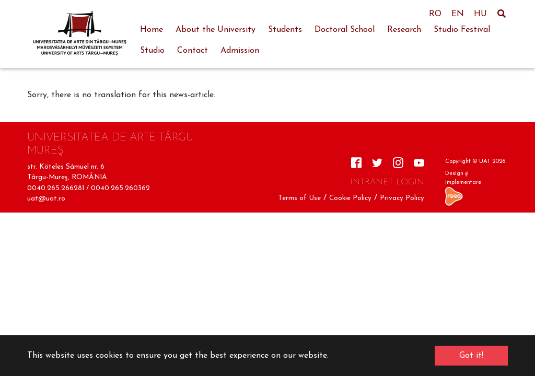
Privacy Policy (402, 198)
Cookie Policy (350, 198)
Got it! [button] (471, 355)
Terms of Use (299, 198)
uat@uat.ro (46, 198)
